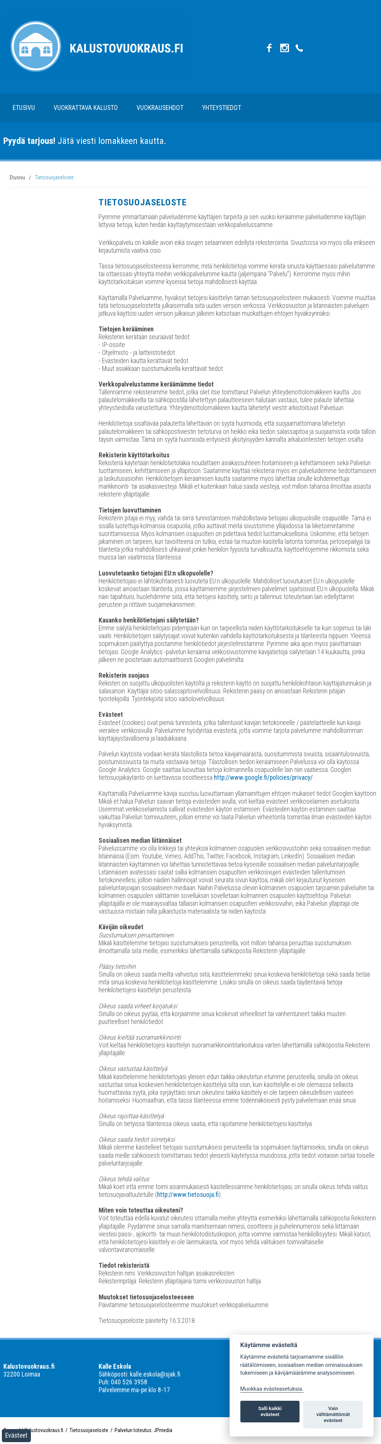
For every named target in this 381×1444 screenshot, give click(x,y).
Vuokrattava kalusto (86, 107)
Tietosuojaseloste (54, 177)
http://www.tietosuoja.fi (188, 1194)
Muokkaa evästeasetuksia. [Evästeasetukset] (272, 1389)
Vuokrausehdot (160, 107)
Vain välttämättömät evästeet (333, 1414)
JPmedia (163, 1430)
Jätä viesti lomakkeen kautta (83, 140)
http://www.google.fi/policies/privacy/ (263, 777)
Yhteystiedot (221, 107)
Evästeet (16, 1435)
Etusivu (24, 107)
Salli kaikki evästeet (270, 1411)
